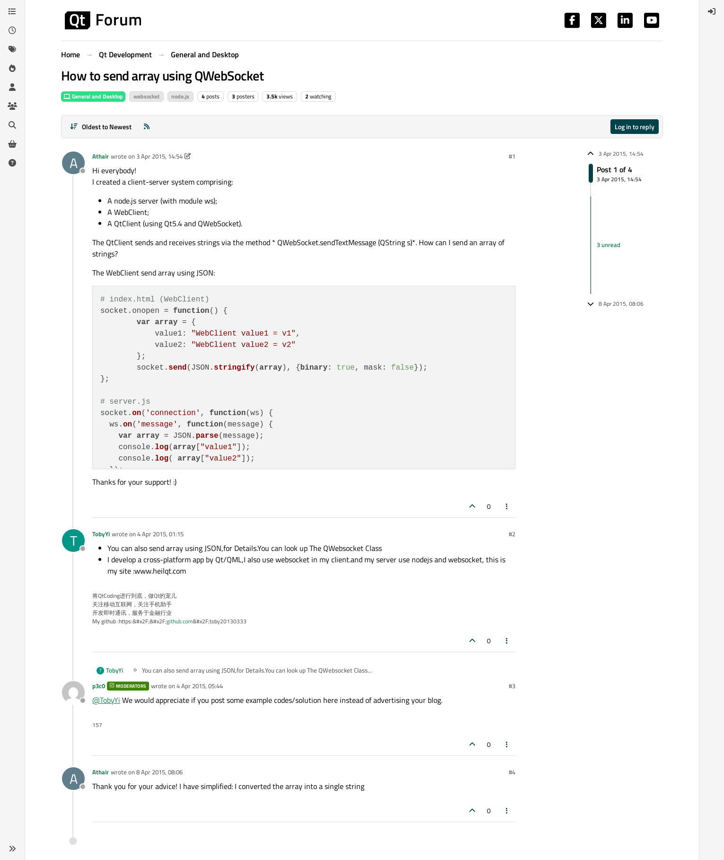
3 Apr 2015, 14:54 (159, 156)
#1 (512, 156)
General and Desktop (93, 96)
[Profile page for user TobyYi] (73, 540)
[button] (12, 848)
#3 (512, 686)
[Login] (711, 11)
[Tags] (12, 49)
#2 (512, 534)
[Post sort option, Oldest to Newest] (100, 126)
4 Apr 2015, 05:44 (200, 686)
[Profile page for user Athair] (73, 162)
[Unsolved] (12, 162)
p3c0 (98, 686)
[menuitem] (711, 11)
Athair (100, 156)
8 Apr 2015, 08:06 (159, 772)
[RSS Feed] (147, 126)
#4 (512, 772)
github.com (180, 621)
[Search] (12, 125)
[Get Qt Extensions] (12, 143)
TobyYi (101, 534)
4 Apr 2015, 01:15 (160, 534)
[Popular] (12, 68)
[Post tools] (507, 506)
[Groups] (12, 106)
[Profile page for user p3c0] (73, 692)
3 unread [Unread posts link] (608, 244)
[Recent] (12, 30)
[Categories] (12, 11)
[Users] (12, 87)
